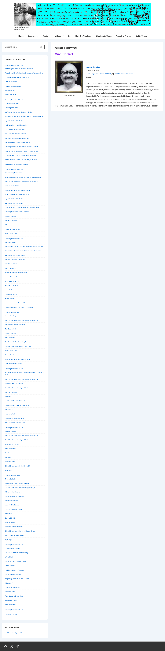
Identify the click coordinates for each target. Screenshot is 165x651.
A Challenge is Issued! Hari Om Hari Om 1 (19, 69)
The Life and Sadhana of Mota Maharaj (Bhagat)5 (21, 435)
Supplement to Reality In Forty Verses (17, 342)
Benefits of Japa (10, 333)
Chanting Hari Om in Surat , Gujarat (17, 212)
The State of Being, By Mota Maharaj (17, 138)
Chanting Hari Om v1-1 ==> (14, 65)
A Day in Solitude (10, 431)
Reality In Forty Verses (12, 229)
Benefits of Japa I (10, 216)
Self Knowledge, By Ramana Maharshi (17, 142)
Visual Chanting (10, 90)
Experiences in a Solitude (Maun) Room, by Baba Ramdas (24, 116)
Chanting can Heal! (11, 108)
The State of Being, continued (15, 259)
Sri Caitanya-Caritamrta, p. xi (14, 418)
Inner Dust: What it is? (12, 281)
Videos (60, 35)
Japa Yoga (8, 539)
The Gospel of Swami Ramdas (98, 74)
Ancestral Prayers (123, 36)
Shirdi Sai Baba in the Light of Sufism (17, 388)
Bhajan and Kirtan (11, 294)
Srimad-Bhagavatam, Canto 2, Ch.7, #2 (18, 346)
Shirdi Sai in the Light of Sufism (15, 561)
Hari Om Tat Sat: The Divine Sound (16, 401)
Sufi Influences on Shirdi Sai (14, 496)
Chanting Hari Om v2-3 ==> (14, 428)
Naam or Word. (10, 461)
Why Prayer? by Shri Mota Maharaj (16, 164)
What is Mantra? (10, 268)
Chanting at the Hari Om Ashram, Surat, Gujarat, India (23, 177)
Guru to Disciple (10, 518)
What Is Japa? (9, 225)
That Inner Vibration (11, 501)
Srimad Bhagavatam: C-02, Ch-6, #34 (17, 466)
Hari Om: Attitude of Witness (14, 570)
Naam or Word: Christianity (14, 527)
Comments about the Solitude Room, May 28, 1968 (22, 207)
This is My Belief (10, 95)
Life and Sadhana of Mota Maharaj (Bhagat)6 (20, 487)
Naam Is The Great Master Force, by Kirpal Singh (21, 151)
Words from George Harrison (14, 535)
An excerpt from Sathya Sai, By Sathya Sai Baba (21, 160)
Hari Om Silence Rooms (13, 86)
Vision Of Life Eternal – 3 (13, 505)
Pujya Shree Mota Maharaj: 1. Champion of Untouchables (24, 73)
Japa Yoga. (8, 470)
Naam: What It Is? (11, 233)
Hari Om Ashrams (11, 82)
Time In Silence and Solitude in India (17, 194)
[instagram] (18, 646)
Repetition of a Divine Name (14, 596)
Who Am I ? (9, 583)
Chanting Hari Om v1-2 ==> (14, 100)
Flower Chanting (10, 316)
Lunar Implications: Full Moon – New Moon (19, 307)
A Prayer (8, 396)
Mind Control (9, 290)
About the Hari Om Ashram (14, 383)
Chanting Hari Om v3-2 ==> (14, 610)
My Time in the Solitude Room (15, 255)
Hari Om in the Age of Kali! (13, 633)
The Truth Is (9, 409)
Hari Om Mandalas (83, 36)
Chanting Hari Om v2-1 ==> (14, 312)
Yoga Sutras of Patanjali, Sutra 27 (16, 422)
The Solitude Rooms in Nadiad (15, 324)
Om (69, 36)
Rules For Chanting (11, 285)
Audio (47, 35)
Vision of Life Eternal (12, 444)
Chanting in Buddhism (12, 587)
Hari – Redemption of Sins (13, 364)
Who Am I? (8, 457)
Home (20, 36)
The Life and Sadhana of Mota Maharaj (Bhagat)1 (21, 181)
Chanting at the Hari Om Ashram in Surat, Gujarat (21, 147)
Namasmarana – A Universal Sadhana (17, 190)
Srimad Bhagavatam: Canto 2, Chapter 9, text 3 (20, 531)
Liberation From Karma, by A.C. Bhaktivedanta (20, 155)
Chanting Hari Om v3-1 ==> (14, 545)
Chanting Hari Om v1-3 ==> (14, 169)
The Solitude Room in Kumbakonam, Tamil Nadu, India (23, 251)
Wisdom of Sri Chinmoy (13, 492)
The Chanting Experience (13, 173)
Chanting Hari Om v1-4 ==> (14, 239)
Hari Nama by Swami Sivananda (15, 125)
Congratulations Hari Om (13, 103)
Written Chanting (10, 242)
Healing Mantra (10, 298)
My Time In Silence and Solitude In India (18, 112)
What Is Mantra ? (10, 337)
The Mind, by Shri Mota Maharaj (15, 134)
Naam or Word (10, 414)
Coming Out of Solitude (12, 548)
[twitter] (12, 646)
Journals (33, 35)
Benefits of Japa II (11, 264)
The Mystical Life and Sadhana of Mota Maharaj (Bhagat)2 (24, 246)
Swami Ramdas (10, 355)
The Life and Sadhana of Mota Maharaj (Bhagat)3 (21, 320)
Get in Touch (141, 36)
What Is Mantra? (10, 605)
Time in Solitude (10, 479)
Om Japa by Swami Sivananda (15, 129)
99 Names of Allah (11, 600)
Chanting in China (103, 36)
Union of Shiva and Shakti (13, 509)
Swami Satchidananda (124, 74)
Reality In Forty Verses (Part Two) (16, 272)
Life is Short (9, 557)
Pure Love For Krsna (12, 186)
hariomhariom (21, 27)
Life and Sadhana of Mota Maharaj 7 (17, 553)
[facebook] (5, 646)
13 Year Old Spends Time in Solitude (17, 483)
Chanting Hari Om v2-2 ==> (14, 369)
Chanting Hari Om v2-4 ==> (14, 475)
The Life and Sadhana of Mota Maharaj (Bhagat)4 (21, 379)
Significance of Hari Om (13, 574)
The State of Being (11, 220)
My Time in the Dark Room (14, 121)
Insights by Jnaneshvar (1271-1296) (17, 579)
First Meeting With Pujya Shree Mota (17, 77)
